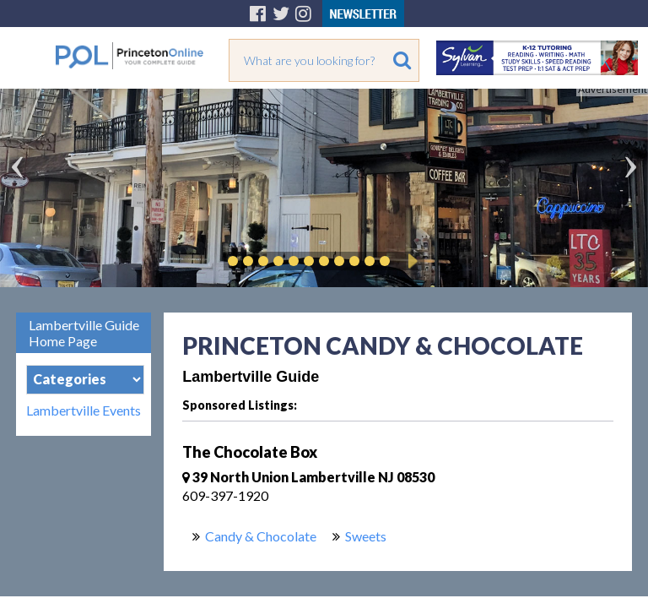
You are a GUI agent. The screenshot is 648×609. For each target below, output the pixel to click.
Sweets (365, 536)
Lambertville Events (83, 410)
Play (410, 261)
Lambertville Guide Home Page (84, 333)
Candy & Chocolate (260, 536)
